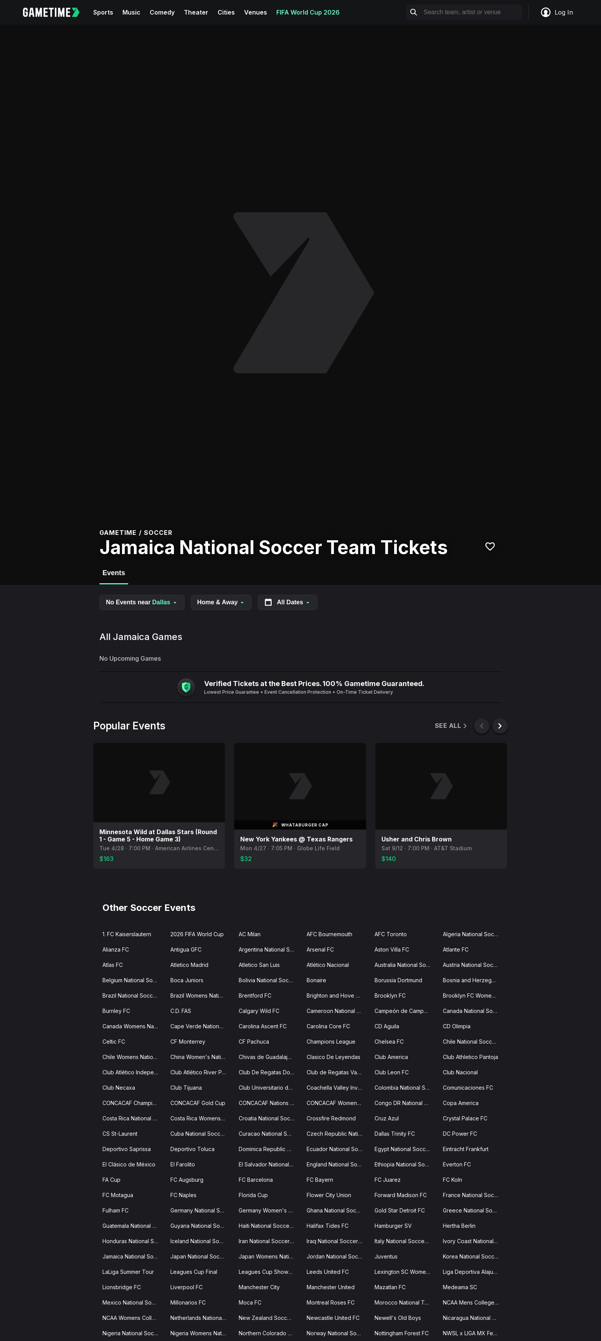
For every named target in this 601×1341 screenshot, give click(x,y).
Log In (556, 12)
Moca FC (250, 1302)
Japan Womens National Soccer (269, 1256)
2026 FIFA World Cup (197, 934)
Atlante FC (456, 949)
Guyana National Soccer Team (201, 1225)
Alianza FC (115, 949)
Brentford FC (255, 995)
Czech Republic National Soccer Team (337, 1133)
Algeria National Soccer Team (474, 934)
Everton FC (457, 1164)
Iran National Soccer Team (269, 1241)
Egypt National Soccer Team (405, 1149)
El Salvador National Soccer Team (269, 1164)
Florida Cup (253, 1195)
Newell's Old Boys (398, 1318)
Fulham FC (115, 1210)
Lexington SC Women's (404, 1271)
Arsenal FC (320, 949)
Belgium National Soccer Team (133, 980)
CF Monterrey (187, 1041)
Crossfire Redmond (331, 1118)
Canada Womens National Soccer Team (133, 1026)
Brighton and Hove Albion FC (337, 995)
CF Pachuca (254, 1041)
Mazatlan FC (390, 1287)
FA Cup (111, 1179)
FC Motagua (117, 1195)
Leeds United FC (328, 1271)
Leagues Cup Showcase (269, 1271)
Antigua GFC (185, 949)
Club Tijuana (186, 1087)
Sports (103, 12)
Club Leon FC (392, 1072)
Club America (391, 1057)
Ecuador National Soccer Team (337, 1149)
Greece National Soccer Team (474, 1210)
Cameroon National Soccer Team (337, 1011)
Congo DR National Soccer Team (405, 1103)
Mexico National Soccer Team (133, 1302)
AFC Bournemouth (329, 934)
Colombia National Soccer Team (405, 1087)
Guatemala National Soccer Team (133, 1225)
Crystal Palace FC (465, 1118)
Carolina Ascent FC (263, 1026)
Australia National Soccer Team (405, 965)
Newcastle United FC (333, 1318)
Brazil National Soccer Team (133, 995)
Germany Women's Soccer (269, 1210)
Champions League (331, 1041)
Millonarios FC (188, 1302)
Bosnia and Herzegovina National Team (474, 980)
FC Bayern (320, 1179)
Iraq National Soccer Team (337, 1241)
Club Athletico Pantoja (470, 1057)
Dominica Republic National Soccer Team (269, 1149)
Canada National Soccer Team (474, 1011)
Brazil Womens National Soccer (201, 995)
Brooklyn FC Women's (471, 995)
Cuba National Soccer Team (201, 1133)
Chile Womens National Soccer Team (133, 1057)
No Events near (142, 602)
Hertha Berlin (459, 1225)
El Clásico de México (128, 1164)
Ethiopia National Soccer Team (405, 1164)
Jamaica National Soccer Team (133, 1256)
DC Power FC (460, 1133)
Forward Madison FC (401, 1195)
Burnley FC (116, 1011)
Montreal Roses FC (331, 1302)
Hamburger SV (393, 1225)
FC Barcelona (256, 1179)
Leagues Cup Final (193, 1271)
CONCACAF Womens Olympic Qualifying (337, 1103)
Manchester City (259, 1287)
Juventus (386, 1256)
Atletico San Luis (259, 965)
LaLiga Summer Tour (128, 1271)
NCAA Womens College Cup (133, 1318)
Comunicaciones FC (468, 1087)
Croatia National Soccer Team (269, 1118)
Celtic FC (113, 1041)
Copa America (461, 1103)
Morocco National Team (405, 1302)
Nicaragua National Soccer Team (474, 1318)
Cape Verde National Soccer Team (201, 1026)
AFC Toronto (391, 934)
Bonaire (316, 980)
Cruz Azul (387, 1118)
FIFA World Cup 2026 (308, 12)
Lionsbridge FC (121, 1287)
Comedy (162, 12)
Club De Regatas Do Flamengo (269, 1072)
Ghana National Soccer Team (337, 1210)
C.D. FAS (180, 1011)
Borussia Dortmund (398, 980)
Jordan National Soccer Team (337, 1256)
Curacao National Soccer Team (269, 1133)
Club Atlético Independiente (133, 1072)
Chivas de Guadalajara (267, 1057)
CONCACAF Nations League (269, 1103)
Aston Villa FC (392, 949)
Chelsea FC (389, 1041)
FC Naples (183, 1195)
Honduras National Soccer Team (133, 1241)
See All (451, 725)
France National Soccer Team (474, 1195)
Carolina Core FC (328, 1026)
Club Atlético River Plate (200, 1072)
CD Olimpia (457, 1026)
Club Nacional (460, 1072)
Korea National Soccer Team (474, 1256)
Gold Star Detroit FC (400, 1210)
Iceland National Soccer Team (201, 1241)
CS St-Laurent (119, 1133)
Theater (196, 12)
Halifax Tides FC (327, 1225)
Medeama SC (460, 1287)
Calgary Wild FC (259, 1011)
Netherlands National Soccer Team (201, 1318)
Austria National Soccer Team (474, 965)
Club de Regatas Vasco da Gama (337, 1072)
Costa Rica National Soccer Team (133, 1118)
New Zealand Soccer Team (269, 1318)
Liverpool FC (186, 1287)
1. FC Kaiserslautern (126, 934)
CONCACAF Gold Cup (197, 1103)
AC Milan (250, 934)
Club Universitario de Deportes (269, 1087)
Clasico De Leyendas (333, 1057)
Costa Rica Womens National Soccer (201, 1118)
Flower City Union (329, 1195)
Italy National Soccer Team (405, 1241)
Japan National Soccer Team (201, 1256)
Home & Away (221, 602)
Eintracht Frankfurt (466, 1149)
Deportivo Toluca (192, 1149)
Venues (255, 12)
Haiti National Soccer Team (269, 1225)
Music (131, 12)
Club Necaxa (118, 1087)
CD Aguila (387, 1026)
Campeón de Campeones (405, 1011)
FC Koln (452, 1179)
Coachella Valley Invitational (337, 1087)
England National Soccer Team (337, 1164)
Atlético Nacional (328, 965)
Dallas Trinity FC (395, 1133)
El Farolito (182, 1164)
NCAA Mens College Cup (474, 1302)
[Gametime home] (56, 12)
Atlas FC (112, 965)
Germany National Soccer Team (201, 1210)
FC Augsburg (186, 1179)
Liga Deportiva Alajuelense (474, 1271)
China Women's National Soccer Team (201, 1057)
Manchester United (331, 1287)
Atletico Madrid (189, 965)
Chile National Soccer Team (474, 1041)
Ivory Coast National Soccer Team (474, 1241)
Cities (226, 12)
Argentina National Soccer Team (269, 949)
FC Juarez (388, 1179)
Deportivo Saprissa (126, 1149)
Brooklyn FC (390, 995)
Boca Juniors (186, 980)
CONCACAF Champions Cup (133, 1103)
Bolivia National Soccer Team (269, 980)
